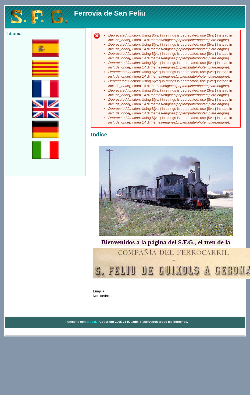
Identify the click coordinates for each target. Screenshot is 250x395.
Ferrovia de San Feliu (109, 13)
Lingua (98, 291)
